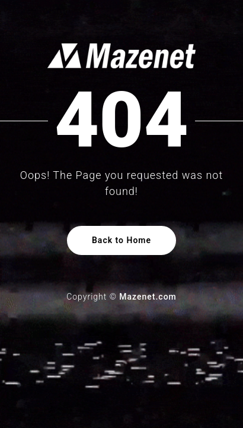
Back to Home (121, 240)
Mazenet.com (148, 296)
